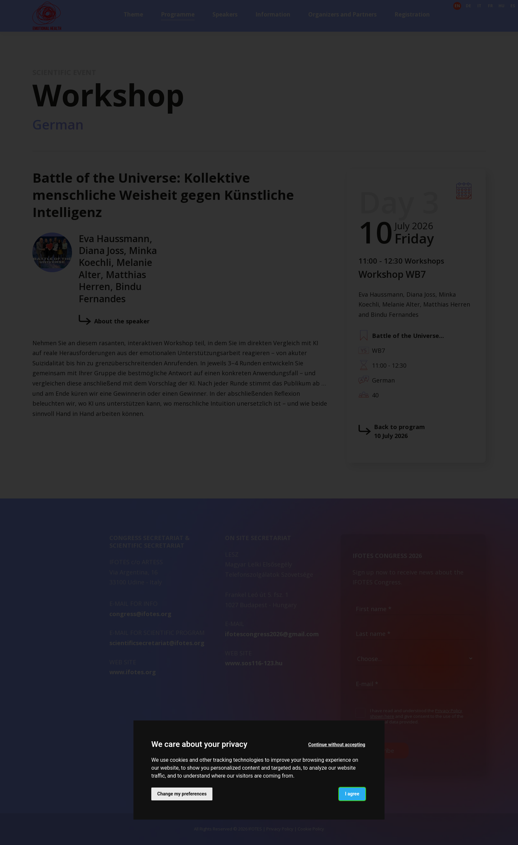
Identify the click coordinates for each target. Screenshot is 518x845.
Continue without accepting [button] (336, 744)
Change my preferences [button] (181, 793)
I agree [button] (352, 793)
